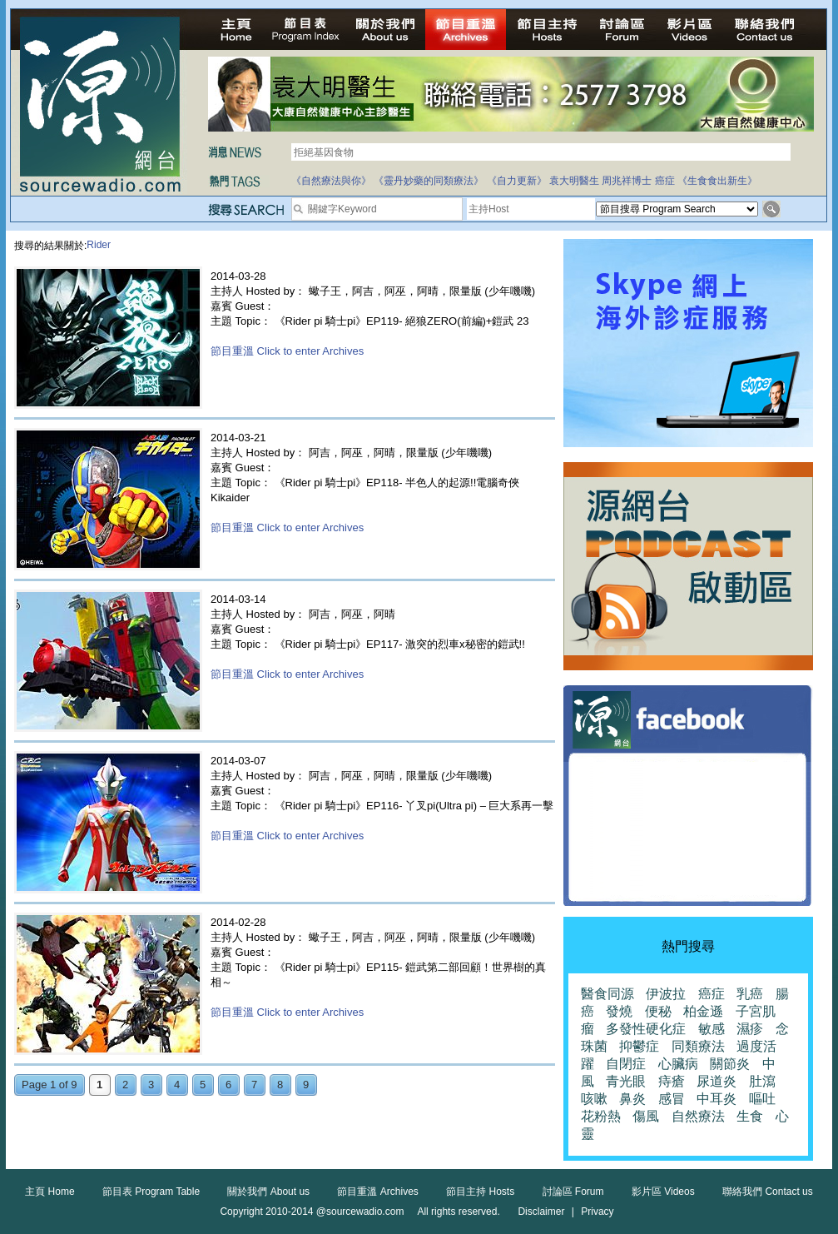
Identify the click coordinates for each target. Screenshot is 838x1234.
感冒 (671, 1099)
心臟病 (678, 1064)
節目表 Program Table (151, 1191)
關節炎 (730, 1064)
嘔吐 (762, 1099)
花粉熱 (601, 1116)
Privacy (597, 1211)
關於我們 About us (268, 1191)
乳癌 (749, 994)
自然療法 (698, 1116)
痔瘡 (671, 1081)
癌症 (665, 181)
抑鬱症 (639, 1046)
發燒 (619, 1011)
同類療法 (698, 1046)
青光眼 (626, 1081)
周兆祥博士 (627, 181)
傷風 (645, 1116)
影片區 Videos (663, 1191)
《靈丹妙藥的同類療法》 (428, 181)
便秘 (658, 1011)
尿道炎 (716, 1081)
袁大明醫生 (574, 181)
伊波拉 (666, 994)
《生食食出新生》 (717, 181)
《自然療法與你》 (331, 181)
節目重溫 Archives (377, 1191)
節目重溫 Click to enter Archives (287, 351)
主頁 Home (49, 1191)
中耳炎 (716, 1099)
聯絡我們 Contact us (767, 1191)
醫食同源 (607, 994)
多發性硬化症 (646, 1029)
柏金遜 (703, 1011)
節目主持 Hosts (480, 1191)
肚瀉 (762, 1081)
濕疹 (749, 1029)
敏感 (711, 1029)
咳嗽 (594, 1099)
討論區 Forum (573, 1191)
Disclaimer (541, 1211)
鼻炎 (632, 1099)
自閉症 (626, 1064)
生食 (749, 1116)
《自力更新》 (517, 181)
